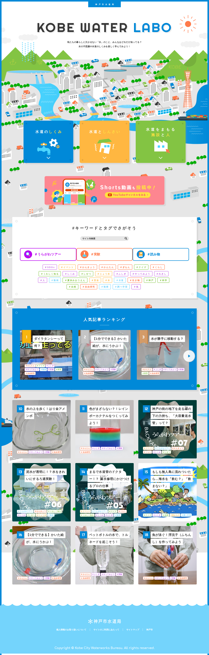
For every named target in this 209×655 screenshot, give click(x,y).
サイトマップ (136, 631)
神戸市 (154, 631)
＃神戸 (152, 281)
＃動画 (52, 281)
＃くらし (160, 267)
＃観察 (105, 288)
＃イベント (65, 267)
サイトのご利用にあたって (107, 631)
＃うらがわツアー (49, 254)
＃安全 (95, 281)
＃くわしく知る (46, 274)
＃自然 (70, 288)
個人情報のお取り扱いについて (68, 631)
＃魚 (138, 288)
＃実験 (98, 254)
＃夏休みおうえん (73, 281)
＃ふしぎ (122, 274)
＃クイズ (143, 267)
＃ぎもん (126, 267)
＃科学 (167, 281)
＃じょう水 (103, 274)
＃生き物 (136, 281)
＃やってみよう (143, 274)
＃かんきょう (86, 267)
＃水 (107, 281)
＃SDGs (46, 267)
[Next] (189, 357)
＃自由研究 (88, 288)
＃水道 (121, 281)
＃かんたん (107, 267)
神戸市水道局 (105, 5)
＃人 (39, 281)
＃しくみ (67, 274)
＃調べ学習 (122, 288)
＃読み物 (158, 254)
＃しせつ (85, 274)
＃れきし (164, 274)
